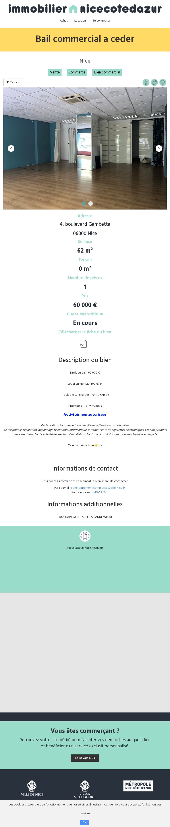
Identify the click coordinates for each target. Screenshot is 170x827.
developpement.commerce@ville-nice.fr (98, 488)
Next (159, 148)
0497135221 (100, 492)
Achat (64, 20)
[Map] (85, 652)
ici (100, 445)
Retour (12, 82)
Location (80, 20)
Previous (11, 148)
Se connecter (101, 20)
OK (84, 823)
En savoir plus (85, 758)
